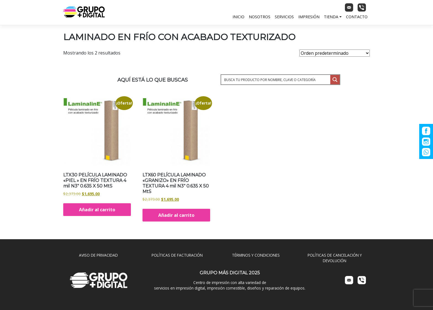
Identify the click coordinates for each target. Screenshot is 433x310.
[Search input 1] (276, 80)
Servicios (284, 16)
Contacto (357, 16)
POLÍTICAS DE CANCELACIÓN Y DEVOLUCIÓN (335, 257)
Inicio (238, 16)
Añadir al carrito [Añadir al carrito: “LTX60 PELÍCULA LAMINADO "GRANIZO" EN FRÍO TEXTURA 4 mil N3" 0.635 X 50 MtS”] (176, 215)
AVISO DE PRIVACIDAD (98, 255)
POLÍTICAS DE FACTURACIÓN (177, 255)
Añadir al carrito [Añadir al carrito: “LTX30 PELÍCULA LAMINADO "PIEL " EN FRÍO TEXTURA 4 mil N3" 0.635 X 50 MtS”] (97, 210)
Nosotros (259, 16)
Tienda (331, 16)
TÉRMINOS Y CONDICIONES (256, 255)
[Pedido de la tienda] (334, 53)
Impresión (309, 16)
